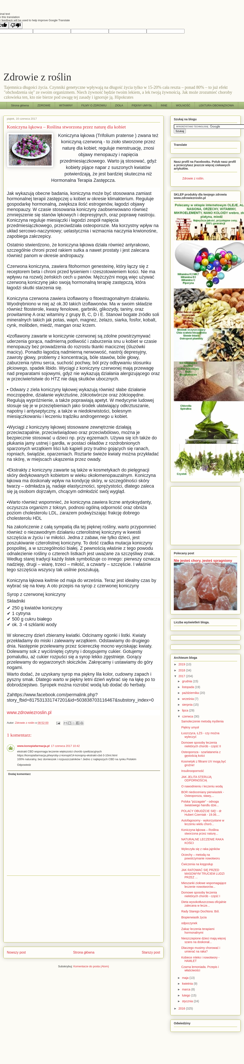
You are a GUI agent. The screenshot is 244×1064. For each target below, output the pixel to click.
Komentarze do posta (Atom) (91, 966)
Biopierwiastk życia (194, 917)
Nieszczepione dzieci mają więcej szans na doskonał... (203, 940)
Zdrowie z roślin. (193, 178)
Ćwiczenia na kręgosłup (197, 864)
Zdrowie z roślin (37, 77)
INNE (164, 105)
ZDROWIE (44, 105)
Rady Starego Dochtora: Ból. (200, 911)
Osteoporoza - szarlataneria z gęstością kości (201, 753)
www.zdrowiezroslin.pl (29, 712)
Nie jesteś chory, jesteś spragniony (203, 560)
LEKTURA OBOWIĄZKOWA (216, 105)
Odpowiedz (24, 764)
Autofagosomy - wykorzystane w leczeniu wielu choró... (202, 822)
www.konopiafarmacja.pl (33, 746)
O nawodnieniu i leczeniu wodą (202, 786)
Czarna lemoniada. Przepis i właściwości (200, 968)
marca (186, 989)
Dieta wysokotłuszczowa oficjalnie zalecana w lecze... (203, 903)
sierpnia (187, 704)
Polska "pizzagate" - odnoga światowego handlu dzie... (200, 803)
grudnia (187, 681)
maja (185, 978)
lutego (186, 995)
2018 (182, 670)
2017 (182, 676)
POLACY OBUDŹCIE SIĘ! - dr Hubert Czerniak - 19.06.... (201, 812)
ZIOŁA (119, 105)
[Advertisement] (83, 909)
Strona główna (20, 105)
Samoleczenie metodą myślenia (202, 721)
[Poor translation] (15, 25)
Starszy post (151, 952)
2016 (182, 1008)
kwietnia (187, 983)
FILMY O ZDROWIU (93, 105)
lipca (185, 710)
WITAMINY (66, 105)
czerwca (188, 716)
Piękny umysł (190, 727)
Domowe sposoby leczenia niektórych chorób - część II (201, 744)
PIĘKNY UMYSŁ (142, 105)
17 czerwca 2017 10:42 (65, 746)
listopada (188, 687)
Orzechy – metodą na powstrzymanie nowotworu (200, 856)
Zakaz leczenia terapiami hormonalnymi (197, 930)
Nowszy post (16, 952)
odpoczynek (189, 923)
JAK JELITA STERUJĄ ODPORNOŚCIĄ (196, 778)
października (191, 693)
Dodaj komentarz (19, 774)
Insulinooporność (192, 771)
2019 (182, 664)
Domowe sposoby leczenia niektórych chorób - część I (200, 894)
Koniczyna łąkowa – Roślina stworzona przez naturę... (200, 831)
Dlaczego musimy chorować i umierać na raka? (200, 949)
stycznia (187, 1001)
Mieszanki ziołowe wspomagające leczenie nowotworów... (203, 884)
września (188, 699)
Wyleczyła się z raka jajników (200, 849)
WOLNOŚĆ (183, 105)
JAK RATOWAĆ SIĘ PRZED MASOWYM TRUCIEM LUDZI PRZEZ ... (203, 873)
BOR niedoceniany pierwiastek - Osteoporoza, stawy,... (202, 793)
